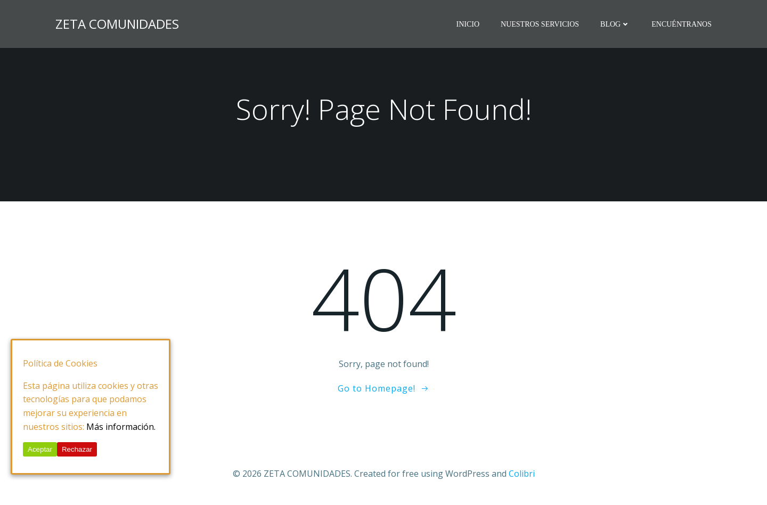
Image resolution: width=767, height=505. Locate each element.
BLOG (615, 24)
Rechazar (77, 449)
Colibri (522, 473)
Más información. (121, 427)
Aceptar (40, 449)
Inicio (467, 24)
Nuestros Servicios (540, 24)
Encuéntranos (681, 24)
